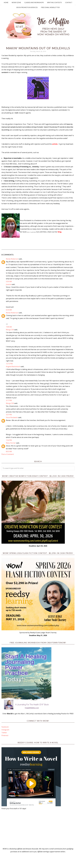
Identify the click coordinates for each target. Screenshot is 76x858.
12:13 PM (9, 364)
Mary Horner (11, 443)
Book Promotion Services (27, 7)
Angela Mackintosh (13, 366)
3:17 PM (9, 400)
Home (6, 2)
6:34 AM (9, 310)
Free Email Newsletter (50, 7)
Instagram (5, 730)
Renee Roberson (12, 259)
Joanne (8, 284)
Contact (68, 2)
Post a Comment (7, 454)
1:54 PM (9, 440)
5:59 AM (9, 281)
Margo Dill (10, 330)
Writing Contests (54, 2)
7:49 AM (9, 327)
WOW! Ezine (16, 2)
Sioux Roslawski (12, 417)
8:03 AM (9, 451)
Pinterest (4, 735)
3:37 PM (9, 415)
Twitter (4, 733)
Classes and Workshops (34, 2)
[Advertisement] (37, 828)
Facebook (5, 727)
